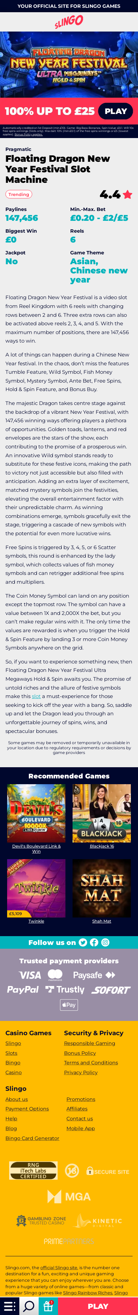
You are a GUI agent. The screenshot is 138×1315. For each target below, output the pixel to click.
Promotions (80, 1099)
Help (11, 1119)
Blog (11, 1128)
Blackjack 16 (102, 846)
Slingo (13, 1043)
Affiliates (76, 1109)
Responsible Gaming (89, 1043)
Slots (11, 1053)
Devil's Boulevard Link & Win (36, 848)
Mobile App (80, 1128)
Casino (13, 1072)
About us (16, 1099)
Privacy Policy (81, 1072)
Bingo (12, 1063)
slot (36, 696)
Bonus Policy (80, 1053)
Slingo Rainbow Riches (87, 1292)
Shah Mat (101, 921)
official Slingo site (58, 1267)
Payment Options (27, 1109)
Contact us (79, 1119)
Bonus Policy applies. (29, 134)
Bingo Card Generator (32, 1138)
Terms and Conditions (91, 1063)
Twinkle (36, 921)
